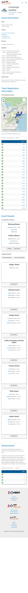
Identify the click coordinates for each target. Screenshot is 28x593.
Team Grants (14, 527)
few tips (6, 133)
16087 (5, 197)
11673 (5, 186)
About (14, 522)
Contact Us (14, 524)
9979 (10, 474)
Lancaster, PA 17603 (5, 37)
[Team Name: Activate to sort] (17, 141)
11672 (5, 183)
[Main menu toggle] (22, 2)
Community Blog (14, 498)
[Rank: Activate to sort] (4, 471)
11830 (5, 188)
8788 (6, 163)
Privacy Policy (14, 525)
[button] (26, 3)
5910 (6, 152)
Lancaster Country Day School (8, 33)
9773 (6, 172)
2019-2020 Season (12, 12)
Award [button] (14, 471)
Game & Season (14, 510)
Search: (17, 137)
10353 (5, 177)
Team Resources (14, 511)
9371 (6, 166)
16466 (5, 202)
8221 (6, 161)
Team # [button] (5, 141)
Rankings (10, 248)
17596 (5, 208)
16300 (5, 199)
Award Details (14, 284)
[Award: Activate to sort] (19, 471)
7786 (6, 158)
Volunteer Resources (14, 513)
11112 (5, 180)
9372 (6, 169)
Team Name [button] (12, 141)
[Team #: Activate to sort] (5, 141)
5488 (6, 149)
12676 (5, 191)
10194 (5, 174)
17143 (5, 205)
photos (5, 44)
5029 (6, 147)
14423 (5, 194)
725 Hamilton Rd (5, 36)
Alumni (14, 496)
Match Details (17, 248)
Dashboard (14, 500)
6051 (6, 155)
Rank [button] (3, 471)
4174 (6, 144)
